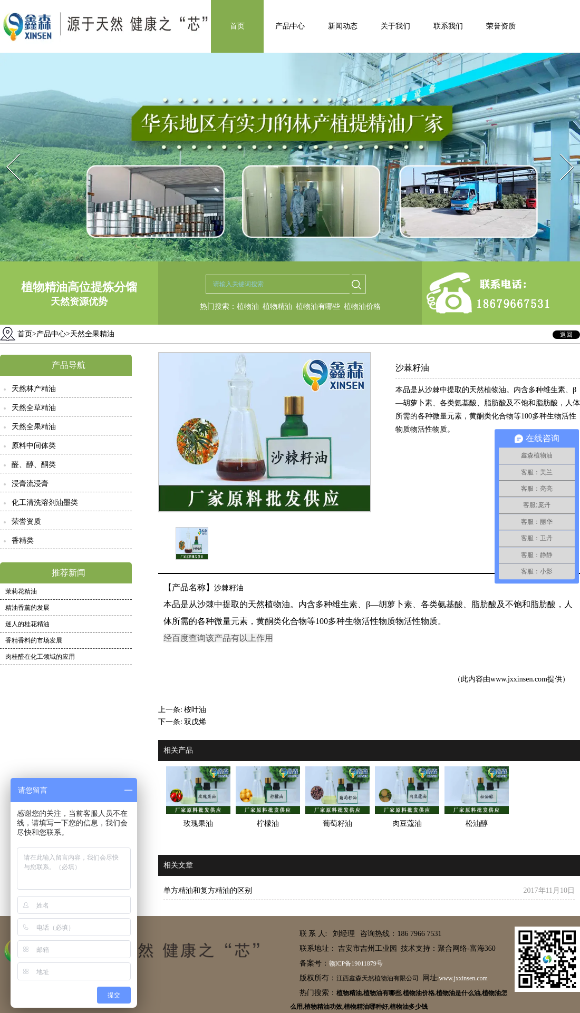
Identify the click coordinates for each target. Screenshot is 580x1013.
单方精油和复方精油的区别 (207, 890)
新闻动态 (342, 26)
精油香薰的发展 (27, 607)
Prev (7, 150)
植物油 (248, 306)
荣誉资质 (501, 26)
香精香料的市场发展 (33, 640)
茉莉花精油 (21, 591)
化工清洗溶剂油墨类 (45, 502)
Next (561, 150)
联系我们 (448, 26)
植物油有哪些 (318, 306)
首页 (237, 26)
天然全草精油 (34, 408)
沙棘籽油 (229, 588)
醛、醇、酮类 (34, 465)
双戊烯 (195, 722)
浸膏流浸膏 (30, 484)
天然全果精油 (34, 427)
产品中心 (290, 26)
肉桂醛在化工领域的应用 (40, 656)
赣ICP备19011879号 (356, 963)
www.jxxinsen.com (518, 679)
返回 (566, 334)
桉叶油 (195, 710)
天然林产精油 (34, 389)
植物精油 (277, 306)
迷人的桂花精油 (27, 624)
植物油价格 (362, 306)
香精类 (23, 540)
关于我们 (395, 26)
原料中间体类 (34, 446)
